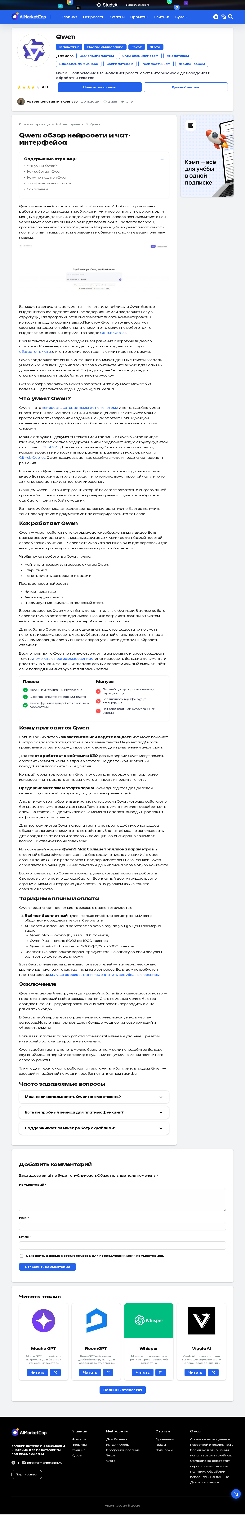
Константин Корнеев (59, 102)
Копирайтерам (120, 63)
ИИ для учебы (118, 1445)
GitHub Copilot (113, 333)
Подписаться (27, 1475)
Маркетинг (69, 47)
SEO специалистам (97, 55)
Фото (155, 47)
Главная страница (34, 125)
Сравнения (164, 1439)
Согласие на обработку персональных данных (210, 1464)
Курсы (181, 17)
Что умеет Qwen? (42, 166)
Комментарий (33, 1185)
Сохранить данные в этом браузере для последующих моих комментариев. (95, 1256)
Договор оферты (204, 1482)
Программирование (105, 47)
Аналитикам (178, 55)
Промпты (139, 17)
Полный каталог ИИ (122, 1390)
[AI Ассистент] (234, 1492)
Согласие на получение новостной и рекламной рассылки (210, 1443)
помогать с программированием (63, 659)
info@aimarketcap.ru (42, 1463)
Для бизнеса (117, 1439)
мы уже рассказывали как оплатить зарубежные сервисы (105, 975)
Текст (137, 47)
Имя (24, 1218)
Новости (79, 1439)
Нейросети (94, 17)
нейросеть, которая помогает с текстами (80, 408)
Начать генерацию (100, 87)
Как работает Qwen (44, 172)
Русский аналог (185, 87)
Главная (69, 17)
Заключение (37, 190)
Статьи (117, 17)
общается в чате (35, 352)
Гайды (160, 1445)
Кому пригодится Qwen (47, 178)
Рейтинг (162, 17)
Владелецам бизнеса (78, 63)
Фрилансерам (192, 63)
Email (25, 1237)
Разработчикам (156, 63)
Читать (37, 1373)
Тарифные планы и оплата (50, 184)
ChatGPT (50, 448)
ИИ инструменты (70, 125)
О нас (195, 1432)
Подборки (164, 1450)
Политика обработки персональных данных (209, 1474)
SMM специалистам (140, 55)
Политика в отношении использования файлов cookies (210, 1454)
